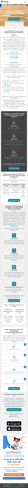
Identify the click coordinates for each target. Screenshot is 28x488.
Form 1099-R (7, 91)
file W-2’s (22, 50)
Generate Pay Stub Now (14, 409)
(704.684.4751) (13, 226)
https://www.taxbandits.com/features (15, 295)
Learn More (14, 57)
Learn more (18, 90)
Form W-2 (23, 42)
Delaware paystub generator (14, 402)
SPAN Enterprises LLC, (14, 485)
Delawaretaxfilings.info (14, 484)
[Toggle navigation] (25, 2)
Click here (6, 228)
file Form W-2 (17, 40)
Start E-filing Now (14, 19)
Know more (13, 52)
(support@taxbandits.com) (12, 224)
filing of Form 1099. (14, 66)
